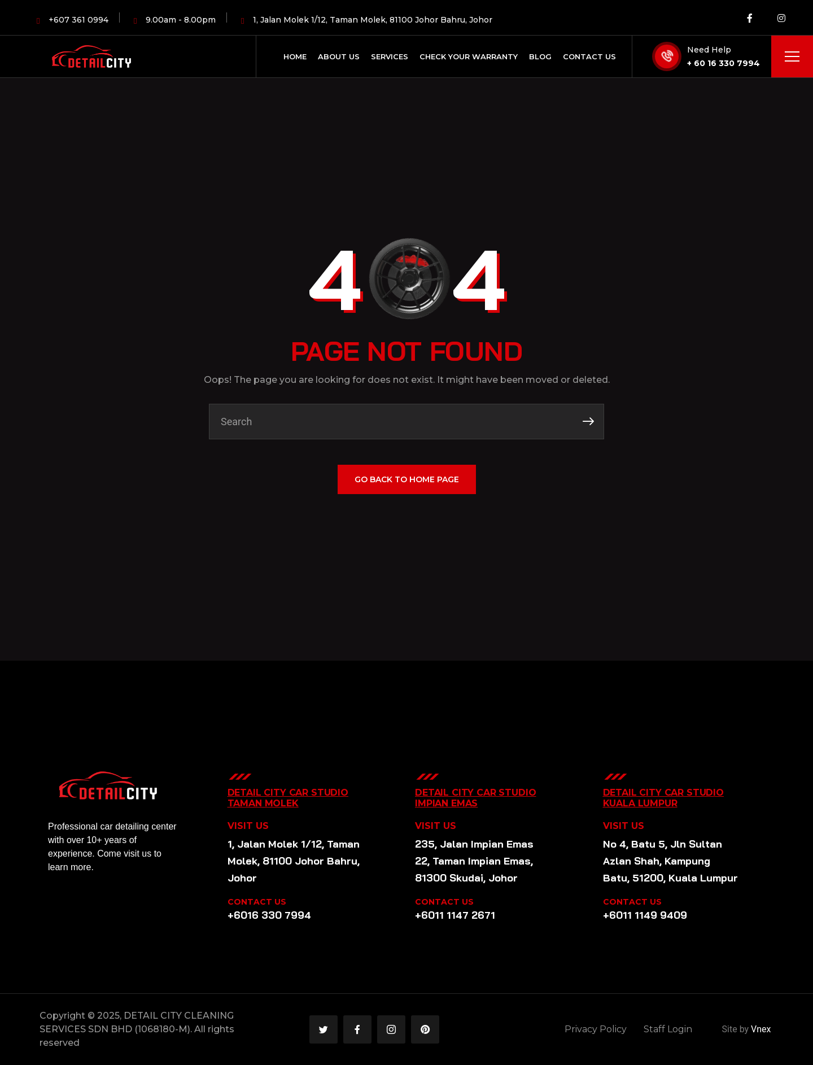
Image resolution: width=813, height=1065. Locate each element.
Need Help (709, 50)
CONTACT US (257, 902)
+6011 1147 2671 (455, 915)
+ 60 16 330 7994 (723, 63)
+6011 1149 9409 (645, 915)
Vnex (761, 1029)
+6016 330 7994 (269, 915)
